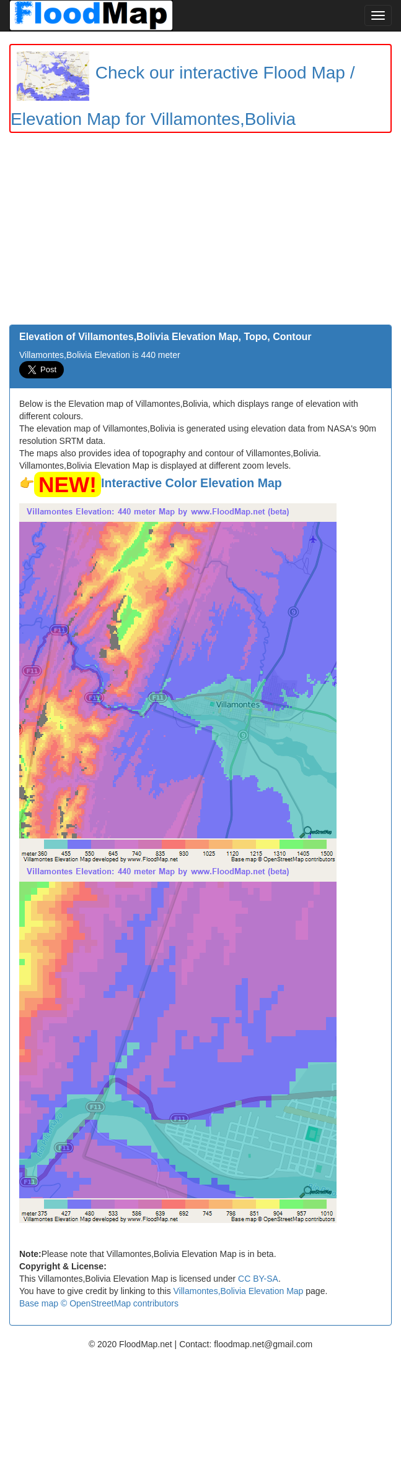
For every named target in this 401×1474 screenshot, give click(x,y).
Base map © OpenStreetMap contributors (98, 1303)
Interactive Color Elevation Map (191, 483)
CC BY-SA (258, 1279)
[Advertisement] (200, 231)
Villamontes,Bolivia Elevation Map (239, 1291)
